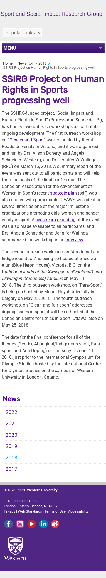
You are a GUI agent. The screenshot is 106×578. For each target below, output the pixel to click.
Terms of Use (55, 511)
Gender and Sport (26, 139)
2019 (12, 446)
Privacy (9, 511)
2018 (42, 63)
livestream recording (55, 219)
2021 (12, 423)
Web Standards (30, 511)
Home (8, 63)
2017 (12, 469)
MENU (10, 48)
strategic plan (63, 193)
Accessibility (78, 511)
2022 (12, 412)
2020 (12, 435)
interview (74, 239)
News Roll (25, 63)
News (11, 399)
